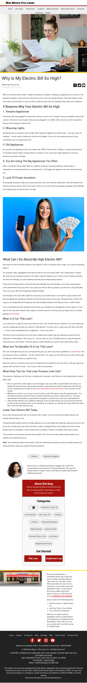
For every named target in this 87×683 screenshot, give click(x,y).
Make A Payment (52, 9)
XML (51, 636)
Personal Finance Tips (37, 537)
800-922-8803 (66, 646)
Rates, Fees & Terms (68, 9)
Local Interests (30, 515)
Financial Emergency (51, 456)
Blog (37, 636)
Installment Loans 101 (49, 507)
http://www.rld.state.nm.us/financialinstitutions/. (43, 678)
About (10, 9)
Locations (40, 9)
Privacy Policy (71, 636)
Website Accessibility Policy (26, 646)
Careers (48, 13)
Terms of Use (59, 636)
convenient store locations (62, 597)
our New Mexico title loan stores (50, 388)
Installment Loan (54, 559)
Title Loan (33, 559)
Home (13, 636)
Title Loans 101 (44, 515)
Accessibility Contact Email (49, 646)
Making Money (36, 529)
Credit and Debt (50, 529)
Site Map (44, 636)
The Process (30, 9)
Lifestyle (34, 456)
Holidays (58, 515)
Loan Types (19, 9)
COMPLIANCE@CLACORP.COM (46, 663)
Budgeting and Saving (43, 544)
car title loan (14, 314)
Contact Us (29, 636)
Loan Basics (53, 537)
